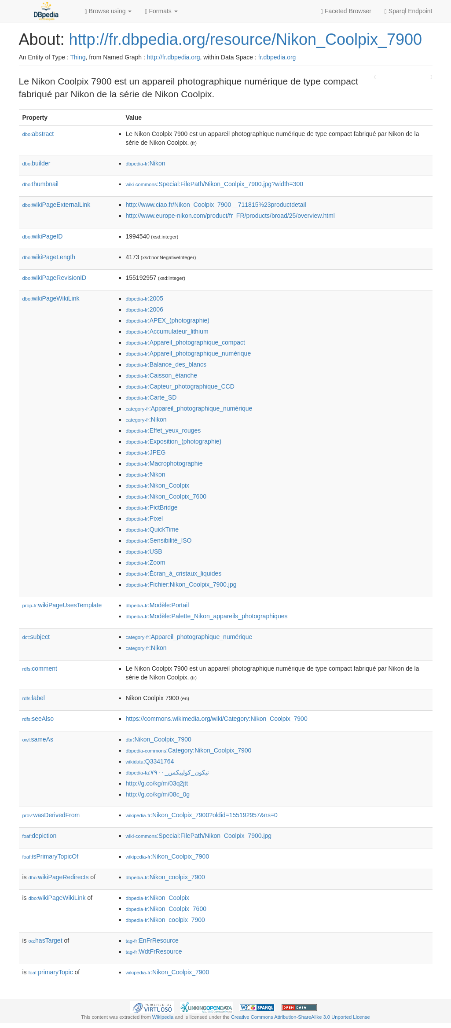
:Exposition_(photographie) (174, 441)
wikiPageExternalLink (56, 204)
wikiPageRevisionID (54, 277)
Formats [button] (161, 11)
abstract (38, 133)
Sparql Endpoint (409, 11)
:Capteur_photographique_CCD (180, 386)
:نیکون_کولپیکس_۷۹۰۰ (167, 772)
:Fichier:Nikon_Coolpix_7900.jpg (181, 584)
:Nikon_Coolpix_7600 (166, 496)
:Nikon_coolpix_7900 (165, 877)
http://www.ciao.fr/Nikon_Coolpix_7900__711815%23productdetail (216, 204)
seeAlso (38, 718)
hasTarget (45, 940)
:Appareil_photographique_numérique (188, 353)
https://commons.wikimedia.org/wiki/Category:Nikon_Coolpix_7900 (217, 718)
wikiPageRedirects (59, 877)
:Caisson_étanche (161, 375)
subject (36, 636)
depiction (39, 835)
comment (39, 668)
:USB (144, 551)
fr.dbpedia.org (277, 57)
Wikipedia (163, 1017)
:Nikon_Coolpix (158, 485)
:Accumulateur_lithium (167, 331)
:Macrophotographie (164, 463)
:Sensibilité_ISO (159, 540)
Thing (78, 57)
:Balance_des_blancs (166, 364)
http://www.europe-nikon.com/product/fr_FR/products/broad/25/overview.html (230, 215)
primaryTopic (51, 972)
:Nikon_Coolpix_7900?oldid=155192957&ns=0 (202, 815)
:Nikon (145, 163)
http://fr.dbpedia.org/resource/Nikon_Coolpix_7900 (245, 39)
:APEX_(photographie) (167, 320)
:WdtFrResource (154, 951)
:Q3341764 (150, 761)
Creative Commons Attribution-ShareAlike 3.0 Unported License (300, 1017)
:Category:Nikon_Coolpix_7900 (189, 750)
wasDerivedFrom (51, 815)
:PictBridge (152, 507)
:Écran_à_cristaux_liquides (174, 573)
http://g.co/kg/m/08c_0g (158, 794)
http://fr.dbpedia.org (173, 57)
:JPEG (146, 452)
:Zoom (145, 562)
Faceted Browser (346, 11)
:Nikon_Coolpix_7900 (158, 739)
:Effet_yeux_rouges (163, 430)
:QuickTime (152, 529)
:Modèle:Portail (157, 605)
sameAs (37, 739)
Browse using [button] (108, 11)
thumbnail (40, 183)
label (33, 697)
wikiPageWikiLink (51, 298)
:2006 (144, 309)
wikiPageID (42, 236)
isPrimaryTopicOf (50, 856)
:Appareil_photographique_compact (185, 342)
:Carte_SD (151, 397)
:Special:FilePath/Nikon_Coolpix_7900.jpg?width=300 (215, 183)
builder (36, 163)
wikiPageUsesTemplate (62, 605)
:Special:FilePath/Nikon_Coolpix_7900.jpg (199, 835)
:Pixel (144, 518)
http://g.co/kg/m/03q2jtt (157, 783)
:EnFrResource (152, 940)
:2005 (144, 298)
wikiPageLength (49, 257)
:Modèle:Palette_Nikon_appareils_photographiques (207, 616)
